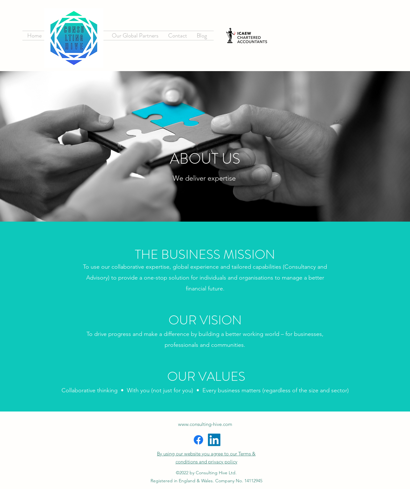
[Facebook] (198, 440)
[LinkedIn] (214, 440)
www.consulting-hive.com (205, 424)
